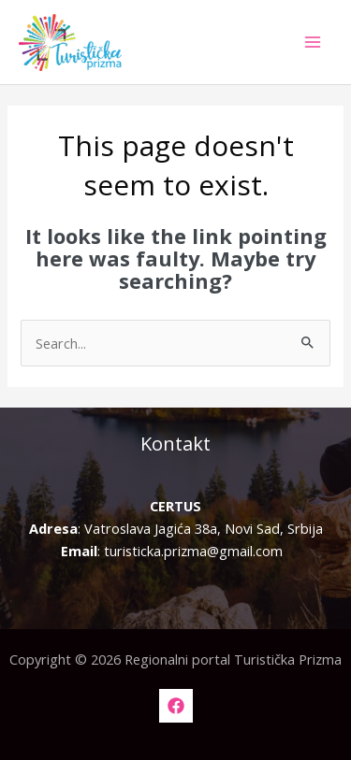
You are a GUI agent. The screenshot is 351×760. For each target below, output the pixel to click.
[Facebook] (176, 706)
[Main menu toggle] (312, 42)
